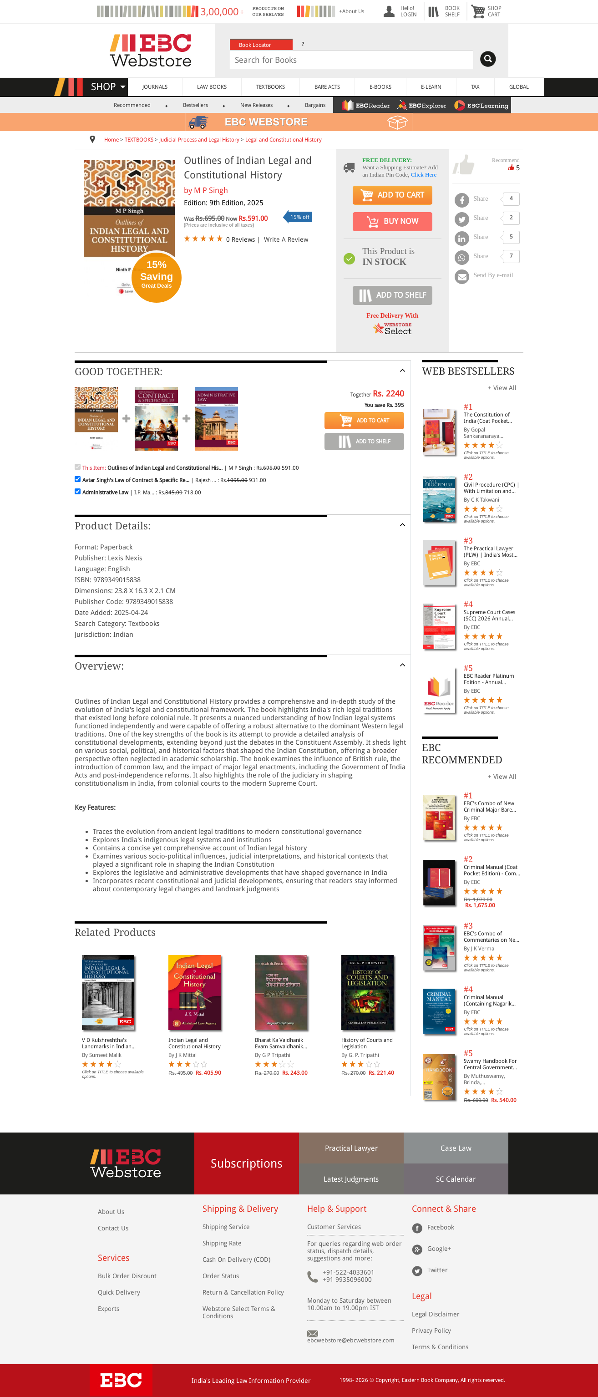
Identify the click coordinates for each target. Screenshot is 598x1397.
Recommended (132, 105)
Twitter (437, 1269)
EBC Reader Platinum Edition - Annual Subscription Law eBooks (489, 679)
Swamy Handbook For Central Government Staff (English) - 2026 (490, 1064)
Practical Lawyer (351, 1148)
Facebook (440, 1226)
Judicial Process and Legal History (199, 140)
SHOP (108, 86)
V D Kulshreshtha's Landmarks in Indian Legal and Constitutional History (111, 1043)
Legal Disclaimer (436, 1314)
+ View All (502, 387)
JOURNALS (154, 87)
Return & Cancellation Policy (243, 1292)
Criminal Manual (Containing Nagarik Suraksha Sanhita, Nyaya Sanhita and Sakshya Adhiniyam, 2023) (493, 1000)
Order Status (221, 1276)
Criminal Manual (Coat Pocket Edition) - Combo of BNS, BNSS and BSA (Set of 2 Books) (493, 870)
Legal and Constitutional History (283, 140)
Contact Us (113, 1228)
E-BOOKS (380, 87)
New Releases (256, 105)
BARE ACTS (327, 87)
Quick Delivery (119, 1292)
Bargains (315, 105)
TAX (475, 87)
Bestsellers (195, 105)
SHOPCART (495, 11)
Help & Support (336, 1209)
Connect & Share (444, 1209)
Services (114, 1258)
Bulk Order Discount (127, 1276)
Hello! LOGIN (408, 11)
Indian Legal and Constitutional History (194, 1043)
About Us (111, 1211)
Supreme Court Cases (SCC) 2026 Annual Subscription (489, 615)
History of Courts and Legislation (367, 1043)
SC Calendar (456, 1179)
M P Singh (211, 190)
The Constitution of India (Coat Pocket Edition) (487, 417)
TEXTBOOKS (270, 87)
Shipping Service (226, 1226)
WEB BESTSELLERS (468, 371)
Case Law (456, 1148)
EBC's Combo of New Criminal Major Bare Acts (489, 806)
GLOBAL (519, 87)
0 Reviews (240, 239)
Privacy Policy (431, 1330)
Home (111, 140)
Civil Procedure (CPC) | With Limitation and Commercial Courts (492, 488)
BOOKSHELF (452, 11)
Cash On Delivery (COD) (236, 1259)
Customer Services (334, 1226)
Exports (108, 1308)
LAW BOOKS (212, 87)
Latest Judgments (351, 1179)
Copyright (387, 1380)
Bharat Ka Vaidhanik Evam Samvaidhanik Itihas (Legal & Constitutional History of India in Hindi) (284, 1043)
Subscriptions (247, 1163)
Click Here (424, 174)
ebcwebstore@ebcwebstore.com (351, 1340)
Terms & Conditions (440, 1347)
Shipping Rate (222, 1243)
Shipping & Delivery (240, 1209)
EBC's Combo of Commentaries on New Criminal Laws (491, 936)
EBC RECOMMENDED (462, 753)
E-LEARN (431, 87)
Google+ (439, 1248)
